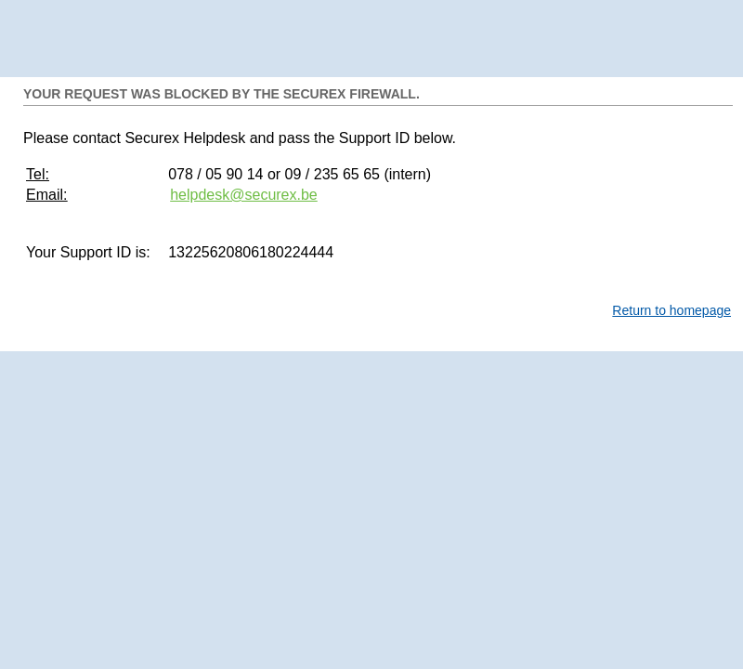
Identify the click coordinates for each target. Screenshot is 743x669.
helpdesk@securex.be (244, 195)
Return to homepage (671, 310)
